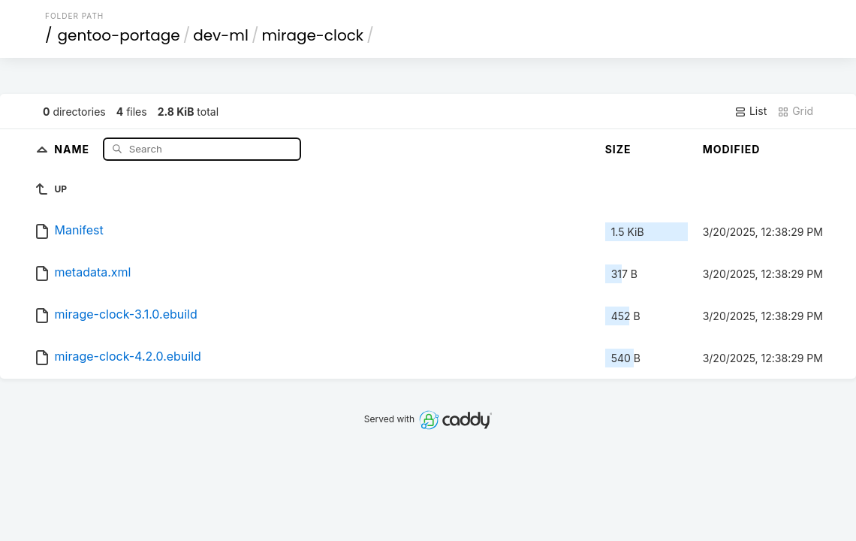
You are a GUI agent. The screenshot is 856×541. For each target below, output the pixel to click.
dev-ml (221, 35)
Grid (795, 111)
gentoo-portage (119, 35)
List (750, 111)
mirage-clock (312, 35)
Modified (732, 149)
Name (73, 148)
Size (618, 149)
